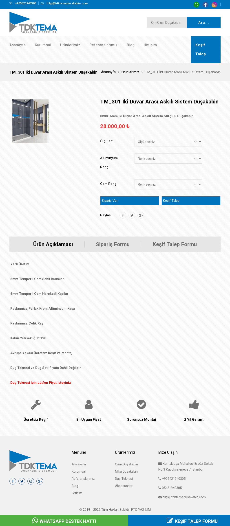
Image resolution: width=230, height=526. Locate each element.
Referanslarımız (103, 45)
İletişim (150, 45)
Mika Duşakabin (126, 471)
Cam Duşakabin (126, 464)
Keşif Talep (171, 201)
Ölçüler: (106, 141)
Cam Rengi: (109, 184)
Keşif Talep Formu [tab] (175, 244)
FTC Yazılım (141, 510)
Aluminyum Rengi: (109, 162)
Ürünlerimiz (70, 45)
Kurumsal (43, 45)
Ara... (203, 23)
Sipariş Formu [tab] (113, 244)
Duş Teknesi (124, 479)
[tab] (30, 121)
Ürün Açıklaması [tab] (53, 244)
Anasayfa (17, 45)
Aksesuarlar (124, 486)
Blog (131, 45)
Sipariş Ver (110, 201)
